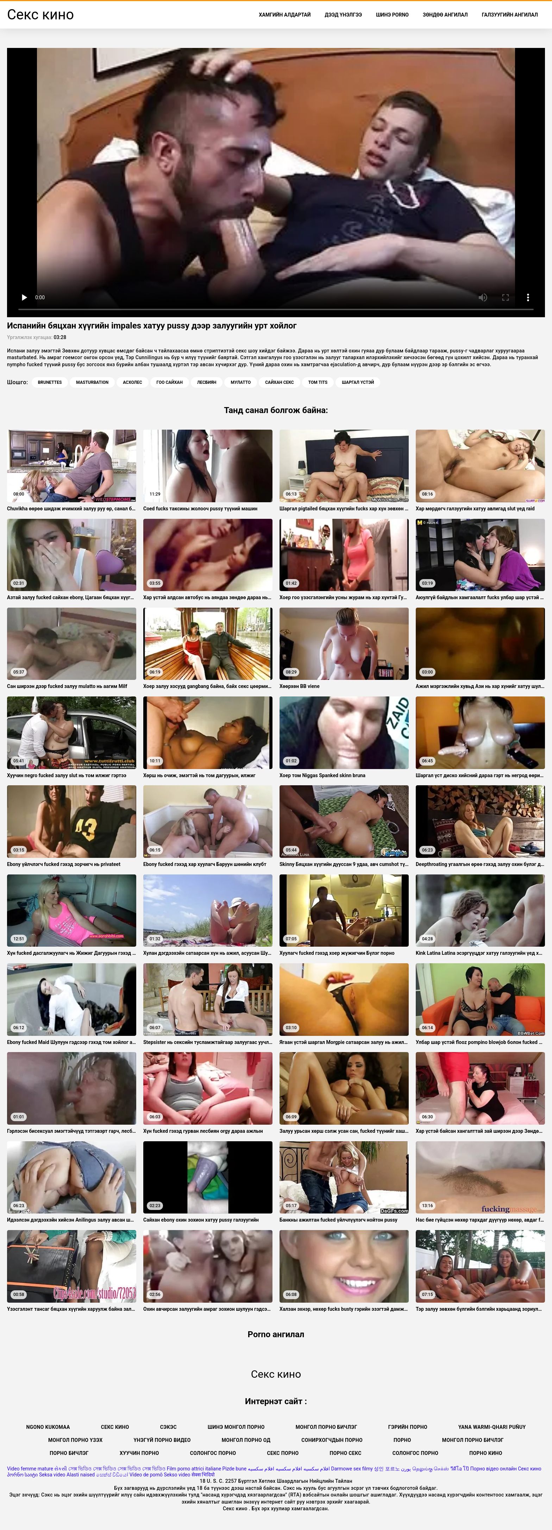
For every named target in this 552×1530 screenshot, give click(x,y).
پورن (406, 1468)
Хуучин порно (139, 1453)
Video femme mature (30, 1468)
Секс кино (115, 1427)
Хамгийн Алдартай (285, 15)
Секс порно (283, 1453)
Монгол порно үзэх (75, 1440)
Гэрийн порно (407, 1427)
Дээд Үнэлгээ (343, 15)
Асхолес (132, 382)
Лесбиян (207, 382)
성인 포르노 (387, 1468)
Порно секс (346, 1453)
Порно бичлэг (69, 1453)
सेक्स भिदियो (203, 1474)
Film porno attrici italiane (194, 1468)
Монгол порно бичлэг (326, 1427)
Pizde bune (234, 1468)
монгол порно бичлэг (473, 1440)
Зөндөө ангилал (445, 15)
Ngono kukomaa (48, 1427)
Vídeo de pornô (146, 1474)
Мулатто (241, 382)
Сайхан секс (279, 382)
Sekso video (177, 1474)
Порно (402, 1440)
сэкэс (168, 1427)
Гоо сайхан (170, 382)
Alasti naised (81, 1474)
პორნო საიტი (22, 1474)
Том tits (318, 382)
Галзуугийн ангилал (510, 15)
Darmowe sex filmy (352, 1468)
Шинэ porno (392, 15)
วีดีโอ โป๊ (459, 1468)
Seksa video (52, 1474)
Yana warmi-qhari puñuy (492, 1427)
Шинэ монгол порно (236, 1427)
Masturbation (92, 382)
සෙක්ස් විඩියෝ (112, 1474)
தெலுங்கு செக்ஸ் (430, 1468)
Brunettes (50, 382)
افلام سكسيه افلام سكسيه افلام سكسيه (289, 1468)
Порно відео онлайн (493, 1468)
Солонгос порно (213, 1453)
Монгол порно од (246, 1440)
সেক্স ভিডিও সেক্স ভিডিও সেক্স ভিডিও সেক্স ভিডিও (116, 1468)
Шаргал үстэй (358, 382)
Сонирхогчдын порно (332, 1440)
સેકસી (60, 1468)
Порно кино (485, 1453)
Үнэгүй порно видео (162, 1440)
